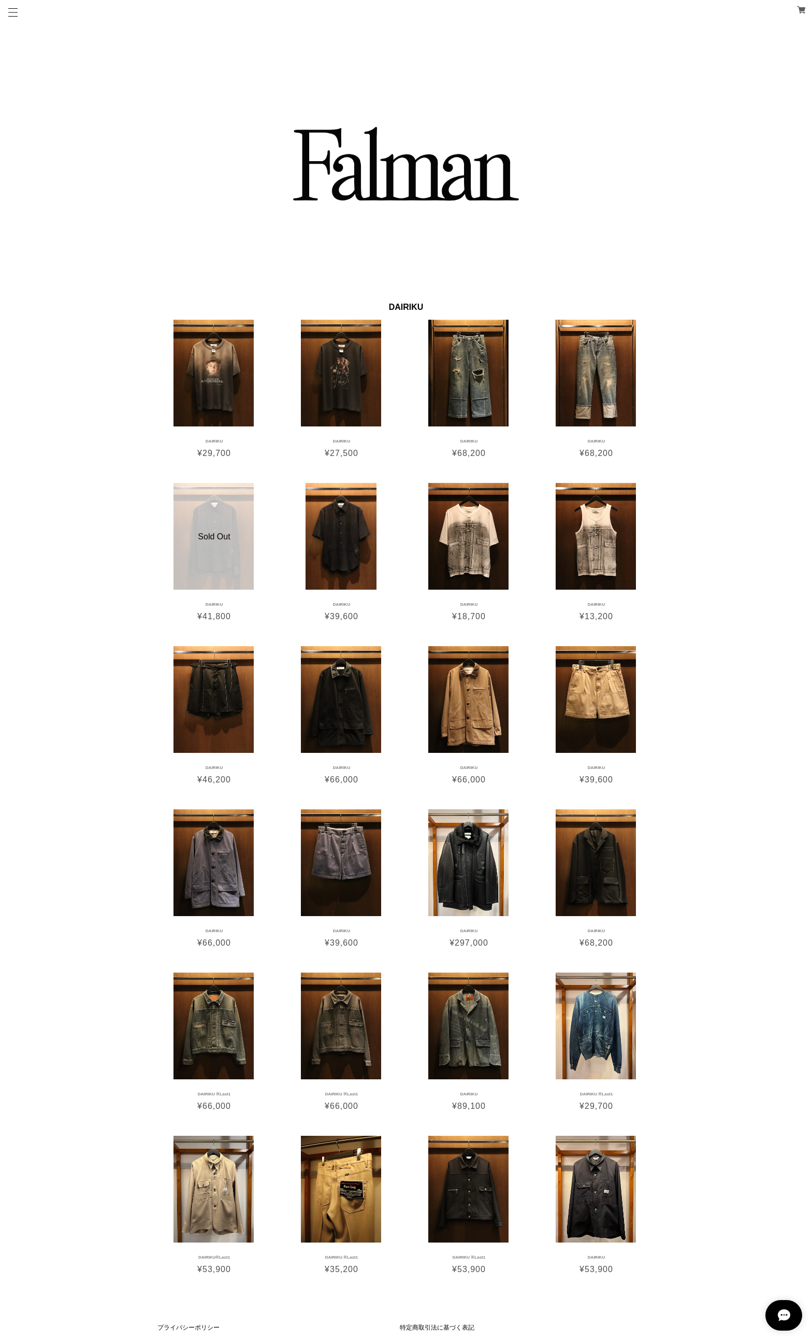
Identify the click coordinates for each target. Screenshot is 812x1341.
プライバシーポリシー (188, 1327)
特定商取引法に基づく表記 (437, 1327)
